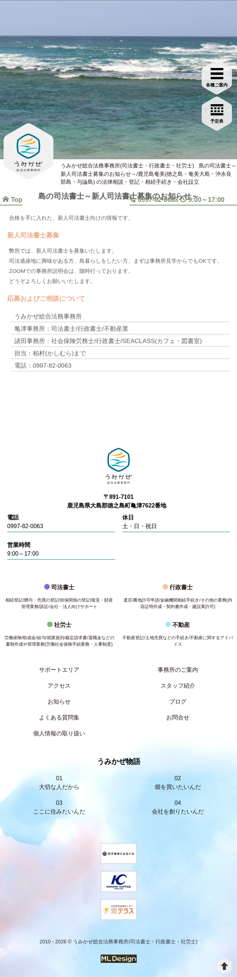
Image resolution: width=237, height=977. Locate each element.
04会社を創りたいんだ (178, 807)
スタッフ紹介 (178, 686)
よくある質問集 (59, 717)
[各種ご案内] (217, 75)
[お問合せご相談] (217, 111)
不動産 (178, 636)
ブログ (177, 701)
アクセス (59, 686)
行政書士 (178, 598)
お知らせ (59, 701)
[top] (224, 966)
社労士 (59, 636)
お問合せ (177, 717)
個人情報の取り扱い (59, 733)
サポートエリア (59, 670)
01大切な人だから (59, 782)
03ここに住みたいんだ (59, 807)
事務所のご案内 (178, 670)
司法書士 (59, 598)
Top (12, 199)
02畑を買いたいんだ (178, 782)
